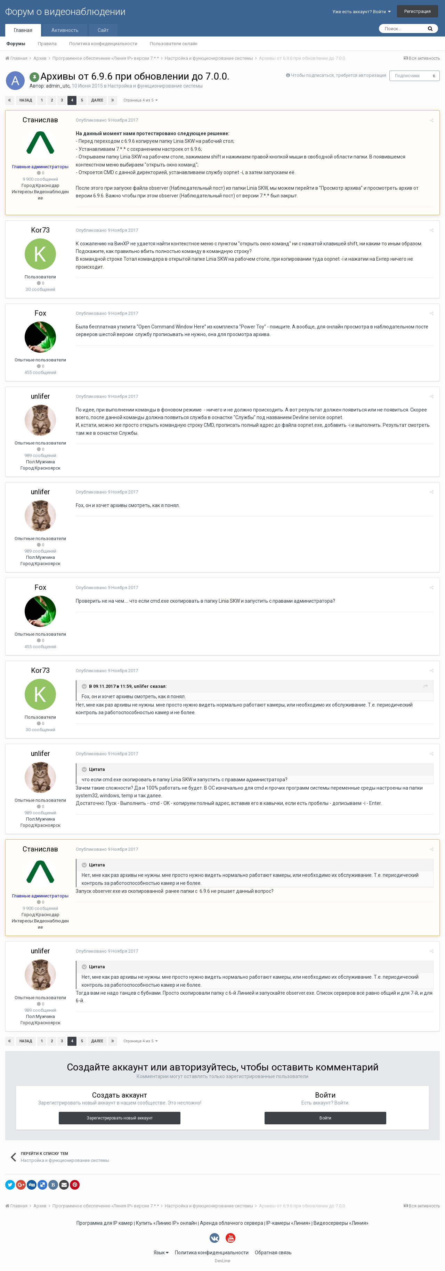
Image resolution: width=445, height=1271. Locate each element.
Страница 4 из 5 (140, 100)
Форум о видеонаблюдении (65, 11)
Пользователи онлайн (173, 43)
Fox (40, 313)
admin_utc (58, 86)
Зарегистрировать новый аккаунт (120, 1118)
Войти (325, 1118)
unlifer (40, 396)
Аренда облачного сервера (231, 1223)
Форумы (15, 43)
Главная (23, 30)
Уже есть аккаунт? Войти (361, 11)
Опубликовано (106, 120)
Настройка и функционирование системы (155, 86)
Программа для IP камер (104, 1223)
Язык (161, 1252)
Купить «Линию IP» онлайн (166, 1223)
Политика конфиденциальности (103, 43)
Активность (65, 30)
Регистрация (417, 11)
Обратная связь (273, 1252)
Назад (25, 100)
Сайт (103, 30)
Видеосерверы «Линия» (341, 1223)
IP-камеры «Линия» (288, 1223)
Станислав (40, 120)
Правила (47, 43)
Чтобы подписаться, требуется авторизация (338, 75)
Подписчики (407, 75)
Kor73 (40, 230)
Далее (97, 100)
